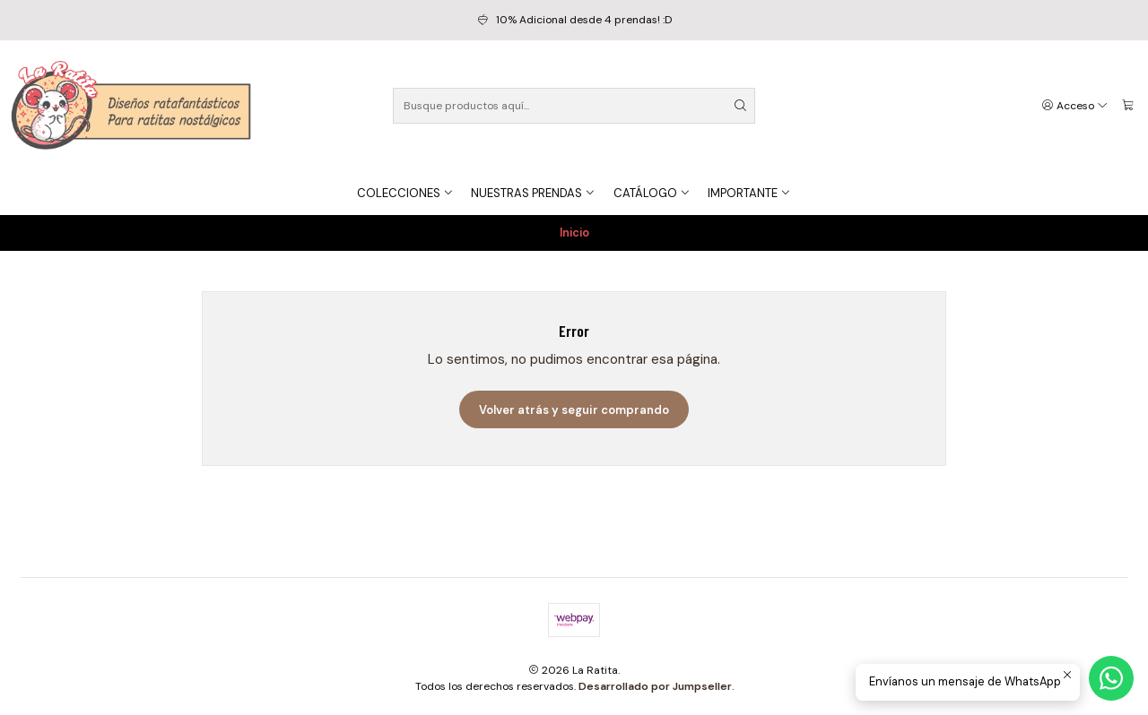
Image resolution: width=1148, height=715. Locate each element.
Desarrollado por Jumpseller (655, 686)
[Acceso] (1075, 105)
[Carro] (1128, 105)
